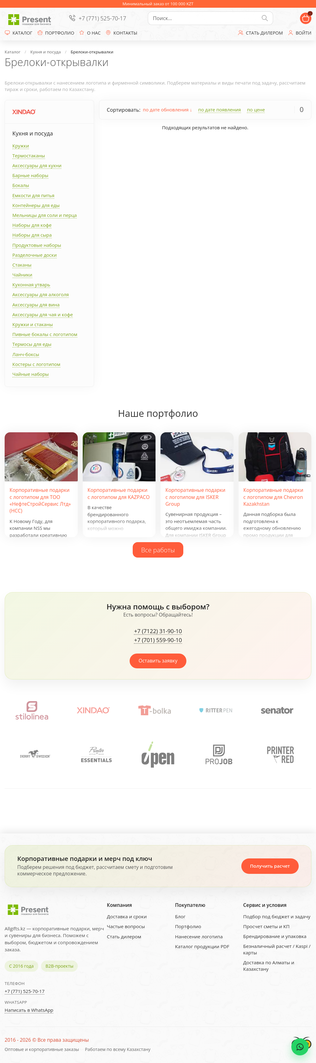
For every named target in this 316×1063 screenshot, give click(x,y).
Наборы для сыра (32, 235)
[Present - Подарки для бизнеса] (31, 18)
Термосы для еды (31, 344)
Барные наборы (30, 175)
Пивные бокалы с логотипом (44, 334)
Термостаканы (28, 155)
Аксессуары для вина (36, 304)
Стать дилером (124, 936)
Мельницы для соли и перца (44, 215)
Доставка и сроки (127, 916)
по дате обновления (167, 109)
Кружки (20, 146)
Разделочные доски (34, 255)
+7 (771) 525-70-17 (102, 18)
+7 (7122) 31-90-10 (158, 631)
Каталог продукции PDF (202, 946)
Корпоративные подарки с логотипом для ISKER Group (195, 497)
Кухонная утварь (31, 284)
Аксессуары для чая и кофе (42, 314)
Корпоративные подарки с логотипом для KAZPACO (119, 493)
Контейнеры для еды (36, 205)
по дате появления (219, 109)
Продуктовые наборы (36, 245)
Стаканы (21, 265)
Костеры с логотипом (36, 364)
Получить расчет (270, 866)
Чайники (22, 275)
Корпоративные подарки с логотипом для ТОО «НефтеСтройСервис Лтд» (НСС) (40, 500)
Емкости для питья (33, 195)
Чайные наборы (30, 374)
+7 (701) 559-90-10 (158, 640)
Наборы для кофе (32, 225)
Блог (180, 916)
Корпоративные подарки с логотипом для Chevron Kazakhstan (273, 497)
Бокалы (20, 185)
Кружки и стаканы (32, 324)
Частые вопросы (126, 926)
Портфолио (188, 926)
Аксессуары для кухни (36, 165)
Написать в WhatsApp (29, 1010)
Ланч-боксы (25, 354)
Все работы (158, 550)
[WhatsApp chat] (300, 1047)
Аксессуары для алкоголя (40, 294)
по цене (256, 109)
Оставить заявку (158, 660)
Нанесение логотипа (199, 936)
